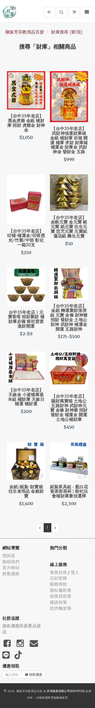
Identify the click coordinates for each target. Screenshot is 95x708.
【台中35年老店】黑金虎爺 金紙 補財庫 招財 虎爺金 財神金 (26, 122)
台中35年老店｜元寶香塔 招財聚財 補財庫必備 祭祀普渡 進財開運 (26, 319)
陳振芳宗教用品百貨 (24, 32)
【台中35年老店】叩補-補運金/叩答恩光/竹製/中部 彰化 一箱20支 (26, 237)
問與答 (8, 555)
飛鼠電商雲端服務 (50, 697)
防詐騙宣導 (60, 608)
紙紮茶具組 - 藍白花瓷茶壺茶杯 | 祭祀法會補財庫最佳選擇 (69, 491)
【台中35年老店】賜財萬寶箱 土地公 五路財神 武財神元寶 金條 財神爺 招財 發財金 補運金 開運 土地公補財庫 (69, 408)
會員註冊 (58, 572)
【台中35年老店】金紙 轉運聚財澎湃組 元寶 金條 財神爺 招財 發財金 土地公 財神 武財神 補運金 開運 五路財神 (69, 317)
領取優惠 (33, 674)
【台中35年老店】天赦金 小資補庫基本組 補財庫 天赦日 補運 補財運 (26, 396)
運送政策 (58, 602)
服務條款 (58, 584)
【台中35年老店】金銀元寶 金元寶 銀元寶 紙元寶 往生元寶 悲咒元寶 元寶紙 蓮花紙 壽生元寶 (69, 226)
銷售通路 (10, 573)
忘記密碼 (58, 578)
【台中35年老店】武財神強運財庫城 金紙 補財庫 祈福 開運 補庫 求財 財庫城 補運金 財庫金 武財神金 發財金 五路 (69, 140)
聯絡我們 (10, 561)
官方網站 (10, 567)
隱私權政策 (60, 590)
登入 (75, 572)
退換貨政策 (60, 596)
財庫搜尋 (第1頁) (67, 32)
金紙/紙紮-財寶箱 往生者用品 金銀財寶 (26, 491)
